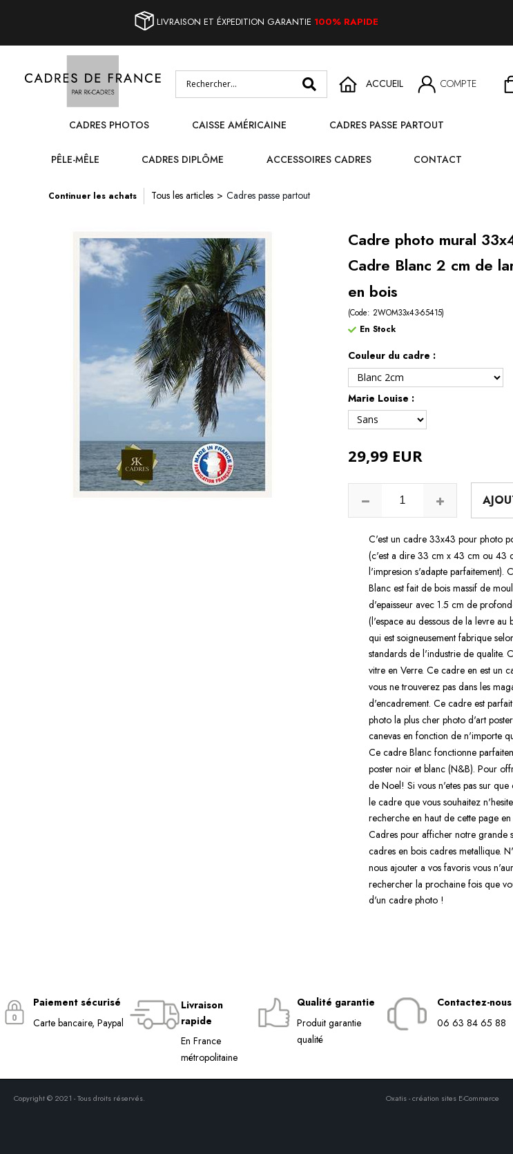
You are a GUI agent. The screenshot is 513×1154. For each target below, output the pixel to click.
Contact (438, 159)
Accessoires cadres (319, 159)
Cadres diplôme (183, 159)
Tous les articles (182, 195)
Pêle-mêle (75, 159)
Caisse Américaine (239, 125)
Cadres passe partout (386, 125)
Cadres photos (109, 125)
